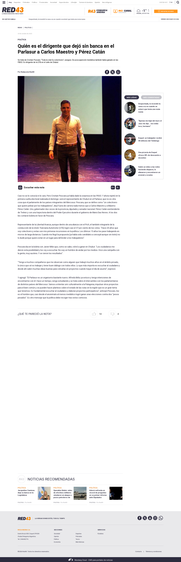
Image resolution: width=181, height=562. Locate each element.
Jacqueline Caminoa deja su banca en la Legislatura (26, 492)
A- (118, 187)
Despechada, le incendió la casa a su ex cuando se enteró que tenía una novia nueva (54, 19)
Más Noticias (80, 542)
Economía (57, 542)
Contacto (138, 551)
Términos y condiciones (154, 551)
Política (22, 40)
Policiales (79, 536)
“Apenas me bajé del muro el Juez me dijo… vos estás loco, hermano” (150, 123)
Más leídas (132, 97)
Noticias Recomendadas (51, 479)
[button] (106, 72)
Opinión (56, 536)
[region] (143, 41)
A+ (112, 187)
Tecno (78, 539)
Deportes (78, 533)
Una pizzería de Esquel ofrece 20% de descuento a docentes (149, 155)
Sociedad (57, 533)
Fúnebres (100, 533)
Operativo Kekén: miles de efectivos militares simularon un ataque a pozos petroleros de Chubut (62, 495)
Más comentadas (151, 97)
